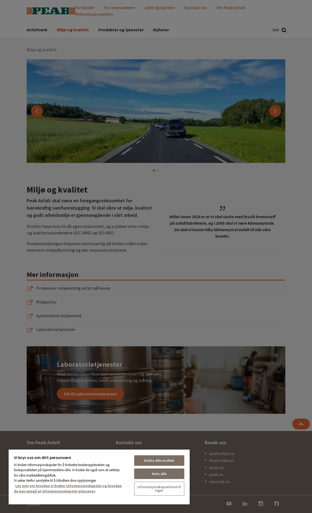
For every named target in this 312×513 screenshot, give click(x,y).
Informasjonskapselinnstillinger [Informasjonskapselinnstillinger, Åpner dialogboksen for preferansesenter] (159, 489)
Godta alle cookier (159, 460)
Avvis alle (159, 473)
